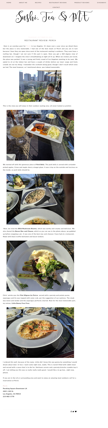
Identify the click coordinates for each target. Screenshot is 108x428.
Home (9, 2)
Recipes (38, 2)
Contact (56, 7)
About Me (23, 2)
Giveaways (101, 2)
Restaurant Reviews (58, 2)
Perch (28, 46)
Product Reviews (81, 2)
